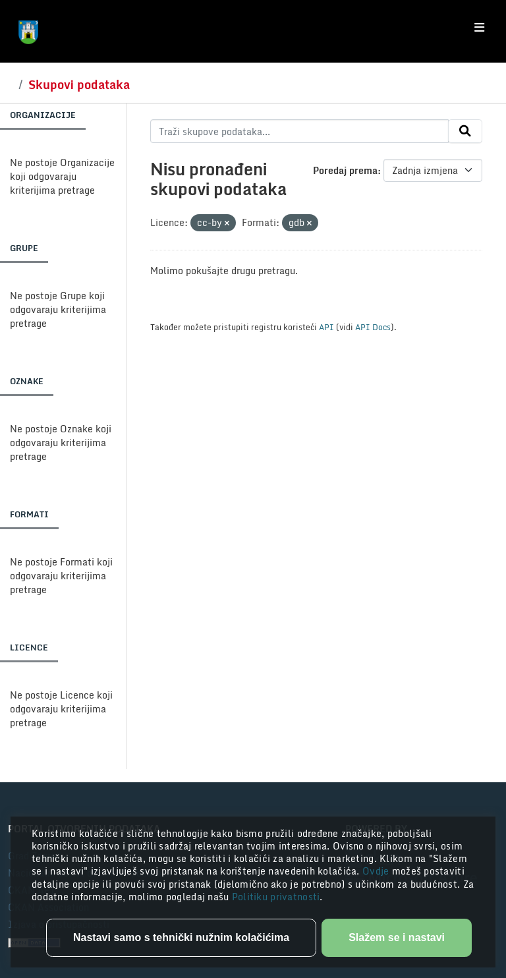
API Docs (373, 326)
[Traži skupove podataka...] (299, 131)
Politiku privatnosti (276, 896)
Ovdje (377, 870)
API (326, 326)
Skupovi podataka (79, 84)
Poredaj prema (345, 170)
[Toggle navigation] (479, 28)
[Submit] (465, 131)
